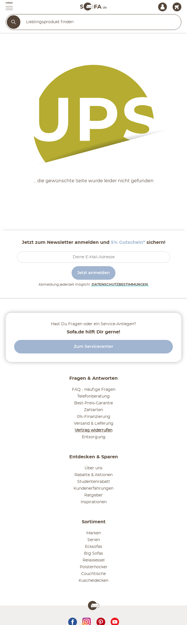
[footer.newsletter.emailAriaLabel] (93, 257)
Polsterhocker (94, 567)
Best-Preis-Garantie (93, 403)
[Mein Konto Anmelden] (162, 7)
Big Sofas (93, 553)
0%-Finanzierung (93, 417)
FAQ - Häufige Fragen (93, 390)
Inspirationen (94, 502)
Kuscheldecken (93, 581)
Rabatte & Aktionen (93, 475)
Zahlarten (93, 410)
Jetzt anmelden (93, 273)
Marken (93, 533)
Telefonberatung (93, 396)
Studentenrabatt (93, 482)
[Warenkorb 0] (177, 7)
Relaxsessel (94, 560)
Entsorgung (94, 437)
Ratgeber (93, 495)
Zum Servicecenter (93, 347)
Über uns (93, 468)
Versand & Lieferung (93, 424)
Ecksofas (93, 547)
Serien (93, 540)
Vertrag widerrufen (93, 430)
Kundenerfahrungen (93, 489)
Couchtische (93, 574)
